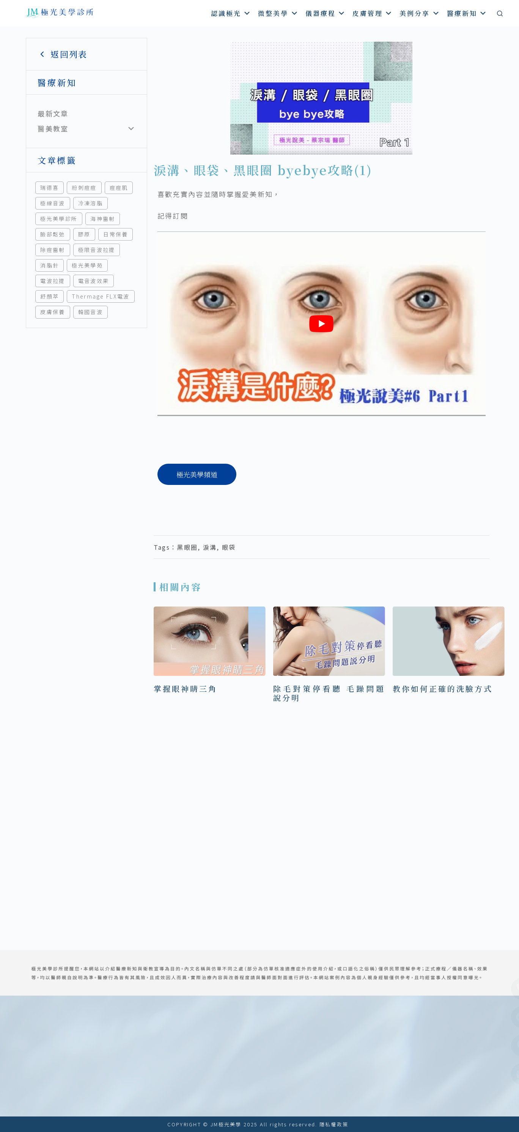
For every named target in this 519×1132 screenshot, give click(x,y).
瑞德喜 (49, 187)
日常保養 (115, 234)
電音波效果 (93, 281)
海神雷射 (102, 218)
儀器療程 (325, 13)
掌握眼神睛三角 (185, 688)
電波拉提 (52, 281)
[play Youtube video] (321, 323)
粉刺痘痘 (84, 187)
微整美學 (278, 13)
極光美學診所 (58, 218)
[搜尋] (500, 13)
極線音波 (52, 203)
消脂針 (49, 265)
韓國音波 (90, 312)
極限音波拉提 (96, 249)
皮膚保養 (52, 312)
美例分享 (419, 13)
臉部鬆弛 (52, 234)
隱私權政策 (334, 1124)
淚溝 (210, 547)
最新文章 (53, 113)
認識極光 (231, 13)
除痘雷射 (52, 249)
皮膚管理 (372, 13)
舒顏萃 (49, 296)
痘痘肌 (119, 187)
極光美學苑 (87, 265)
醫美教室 (53, 128)
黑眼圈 (187, 547)
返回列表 (62, 54)
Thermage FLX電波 (100, 296)
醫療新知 (467, 13)
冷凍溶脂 (90, 203)
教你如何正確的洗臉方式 (443, 688)
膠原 (84, 234)
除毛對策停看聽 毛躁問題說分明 (329, 693)
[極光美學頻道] (196, 474)
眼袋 (229, 547)
